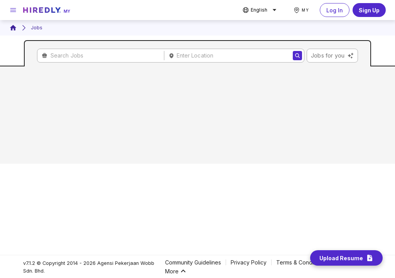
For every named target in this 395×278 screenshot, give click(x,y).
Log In (334, 10)
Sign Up (369, 10)
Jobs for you (332, 55)
